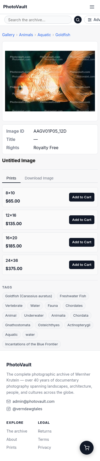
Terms (43, 439)
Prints (11, 178)
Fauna (53, 305)
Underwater (34, 315)
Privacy (44, 447)
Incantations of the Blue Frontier (31, 344)
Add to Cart (81, 197)
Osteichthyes (49, 325)
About (11, 439)
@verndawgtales (27, 408)
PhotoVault (15, 6)
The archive (16, 431)
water (30, 334)
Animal (10, 315)
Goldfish (62, 34)
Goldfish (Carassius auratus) (28, 296)
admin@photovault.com (33, 401)
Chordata (80, 315)
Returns (44, 431)
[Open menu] (92, 7)
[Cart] (87, 448)
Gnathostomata (17, 325)
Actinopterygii (78, 325)
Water (35, 305)
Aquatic (44, 34)
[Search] (78, 20)
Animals (26, 34)
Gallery (8, 34)
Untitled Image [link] (18, 160)
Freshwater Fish (73, 296)
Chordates (74, 305)
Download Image (39, 178)
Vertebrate (13, 305)
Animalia (58, 315)
